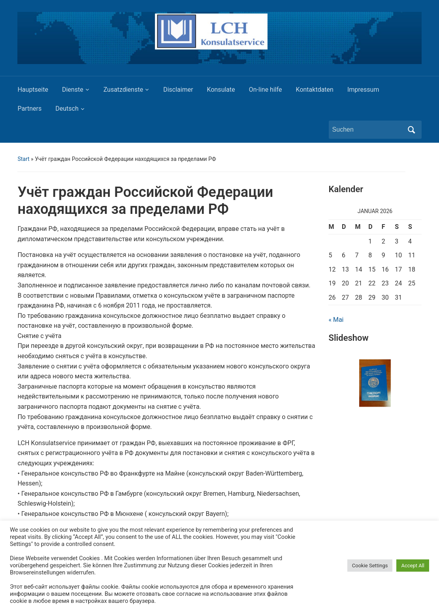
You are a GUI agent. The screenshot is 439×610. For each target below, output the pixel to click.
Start (23, 159)
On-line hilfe (265, 89)
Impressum (363, 89)
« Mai (335, 319)
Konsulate (221, 89)
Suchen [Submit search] (412, 130)
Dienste (72, 89)
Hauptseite (32, 89)
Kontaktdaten (314, 89)
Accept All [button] (412, 565)
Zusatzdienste (123, 89)
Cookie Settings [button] (370, 565)
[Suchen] (368, 130)
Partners (29, 108)
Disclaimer (178, 89)
